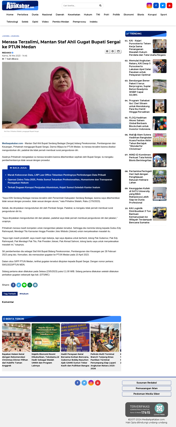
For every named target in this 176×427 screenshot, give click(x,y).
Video (45, 21)
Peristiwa (22, 14)
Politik (116, 14)
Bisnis (141, 14)
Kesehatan (74, 14)
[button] (118, 51)
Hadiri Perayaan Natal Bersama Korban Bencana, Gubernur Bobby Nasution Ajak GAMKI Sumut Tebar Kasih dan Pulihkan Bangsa (75, 360)
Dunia (35, 14)
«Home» (6, 36)
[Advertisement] (146, 247)
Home (9, 14)
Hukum (88, 14)
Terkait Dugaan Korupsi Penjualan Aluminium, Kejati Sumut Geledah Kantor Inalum (54, 187)
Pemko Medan (61, 21)
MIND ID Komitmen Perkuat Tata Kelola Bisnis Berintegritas (140, 157)
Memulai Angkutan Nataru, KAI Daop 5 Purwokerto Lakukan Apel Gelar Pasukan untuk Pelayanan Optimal (140, 67)
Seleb (25, 21)
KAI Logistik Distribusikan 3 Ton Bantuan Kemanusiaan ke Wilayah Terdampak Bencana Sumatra (140, 215)
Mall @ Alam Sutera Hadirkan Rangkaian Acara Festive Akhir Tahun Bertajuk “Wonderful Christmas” (140, 141)
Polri (106, 14)
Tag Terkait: (9, 293)
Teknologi (12, 21)
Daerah (60, 14)
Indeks (93, 21)
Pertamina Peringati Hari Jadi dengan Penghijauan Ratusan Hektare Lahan (140, 177)
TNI (98, 14)
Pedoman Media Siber (147, 394)
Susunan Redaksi (147, 382)
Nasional (47, 14)
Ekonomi (129, 14)
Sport (163, 14)
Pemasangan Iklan (147, 388)
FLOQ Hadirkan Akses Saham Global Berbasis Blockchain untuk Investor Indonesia (139, 123)
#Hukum (24, 293)
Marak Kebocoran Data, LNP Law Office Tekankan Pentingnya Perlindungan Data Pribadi (57, 175)
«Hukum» (14, 36)
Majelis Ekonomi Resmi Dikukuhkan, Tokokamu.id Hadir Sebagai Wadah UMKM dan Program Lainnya (45, 360)
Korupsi (152, 14)
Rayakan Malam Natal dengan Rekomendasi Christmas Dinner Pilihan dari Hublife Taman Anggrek (15, 360)
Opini (35, 21)
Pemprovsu (79, 21)
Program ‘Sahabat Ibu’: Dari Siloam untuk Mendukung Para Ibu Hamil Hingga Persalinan (139, 106)
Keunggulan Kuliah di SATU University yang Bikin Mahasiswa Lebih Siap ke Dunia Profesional (139, 195)
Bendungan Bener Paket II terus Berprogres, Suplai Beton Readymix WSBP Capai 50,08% (139, 87)
